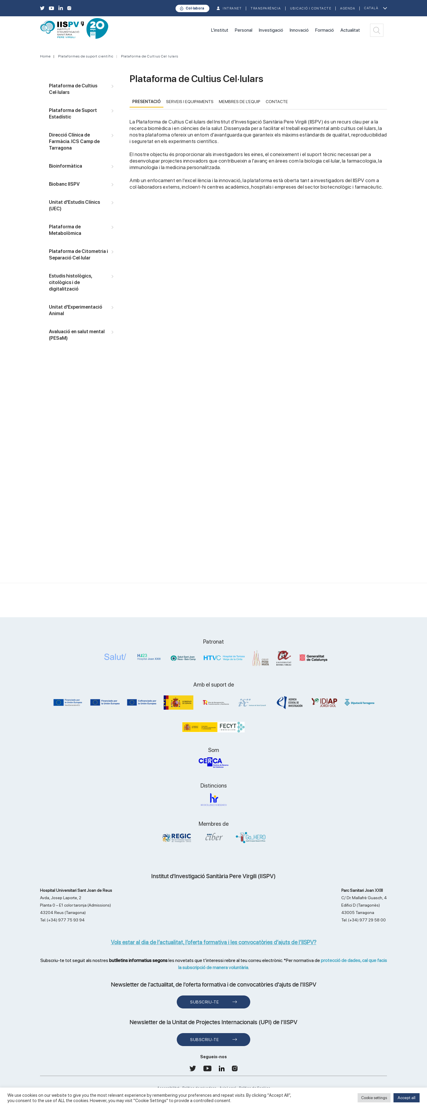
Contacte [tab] (277, 101)
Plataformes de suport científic (86, 56)
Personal (243, 30)
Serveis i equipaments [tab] (190, 101)
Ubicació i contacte (311, 8)
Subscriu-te (204, 1002)
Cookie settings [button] (374, 1098)
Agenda (347, 8)
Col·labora (195, 8)
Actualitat (350, 30)
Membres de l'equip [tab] (239, 101)
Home (45, 56)
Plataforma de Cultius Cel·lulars (149, 56)
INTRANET (232, 8)
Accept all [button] (406, 1097)
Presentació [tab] (146, 101)
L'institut (219, 30)
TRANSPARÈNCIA (266, 8)
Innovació (299, 30)
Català (371, 8)
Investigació (271, 30)
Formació (324, 30)
